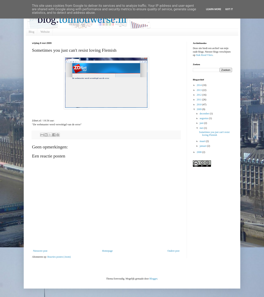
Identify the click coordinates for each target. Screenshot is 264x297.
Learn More (213, 9)
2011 (199, 99)
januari (203, 145)
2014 (199, 85)
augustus (204, 118)
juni (202, 123)
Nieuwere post (40, 250)
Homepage (107, 250)
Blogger (153, 278)
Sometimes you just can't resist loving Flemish (214, 133)
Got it (229, 9)
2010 (199, 104)
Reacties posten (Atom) (59, 256)
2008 (199, 152)
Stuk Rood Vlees (204, 55)
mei (202, 128)
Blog (31, 31)
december (205, 113)
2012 (199, 94)
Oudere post (173, 250)
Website (45, 31)
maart (203, 141)
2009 (199, 109)
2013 (199, 90)
